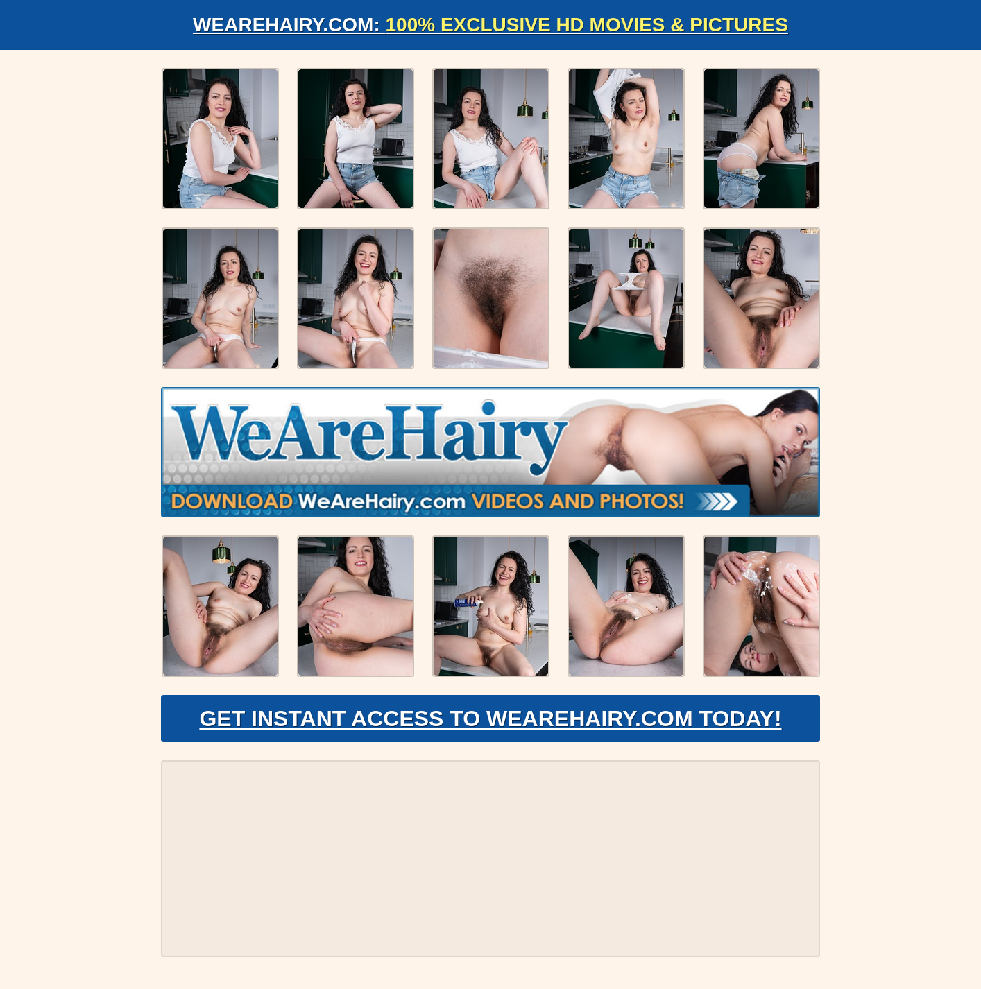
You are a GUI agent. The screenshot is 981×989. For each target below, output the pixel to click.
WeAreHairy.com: (490, 24)
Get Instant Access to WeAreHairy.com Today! (490, 718)
